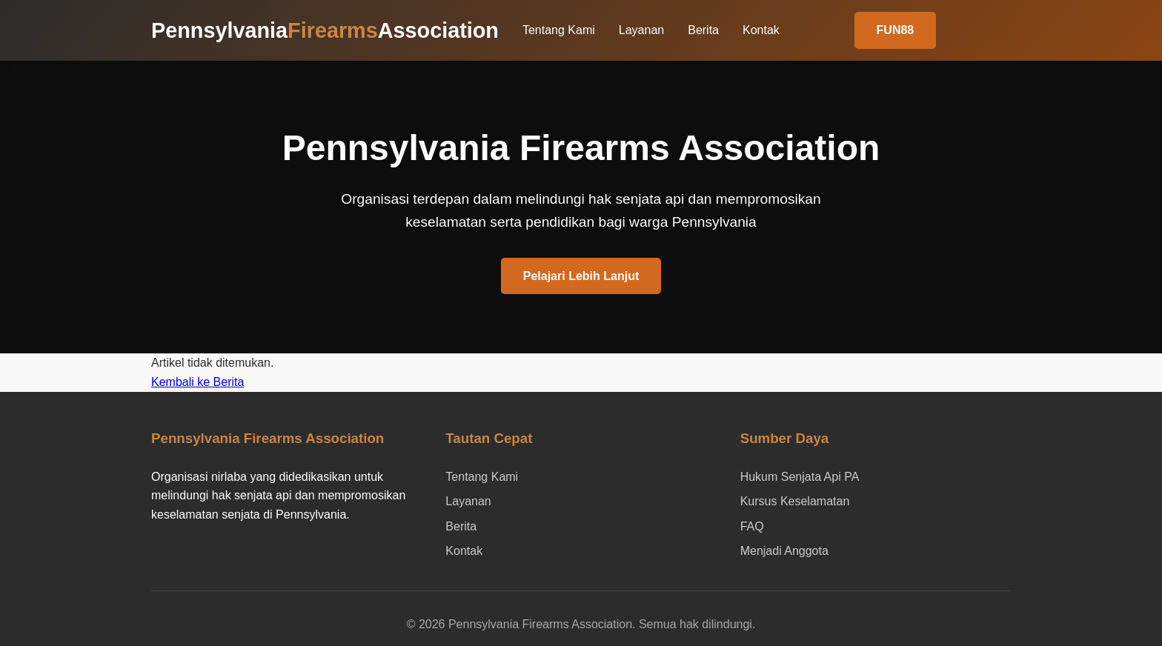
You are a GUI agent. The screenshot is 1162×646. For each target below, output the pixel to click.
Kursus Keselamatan (795, 501)
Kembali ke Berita (197, 382)
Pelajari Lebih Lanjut (581, 276)
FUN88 (895, 30)
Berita (703, 30)
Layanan (641, 30)
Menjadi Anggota (784, 551)
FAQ (752, 526)
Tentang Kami (558, 30)
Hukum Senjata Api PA (800, 476)
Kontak (761, 30)
